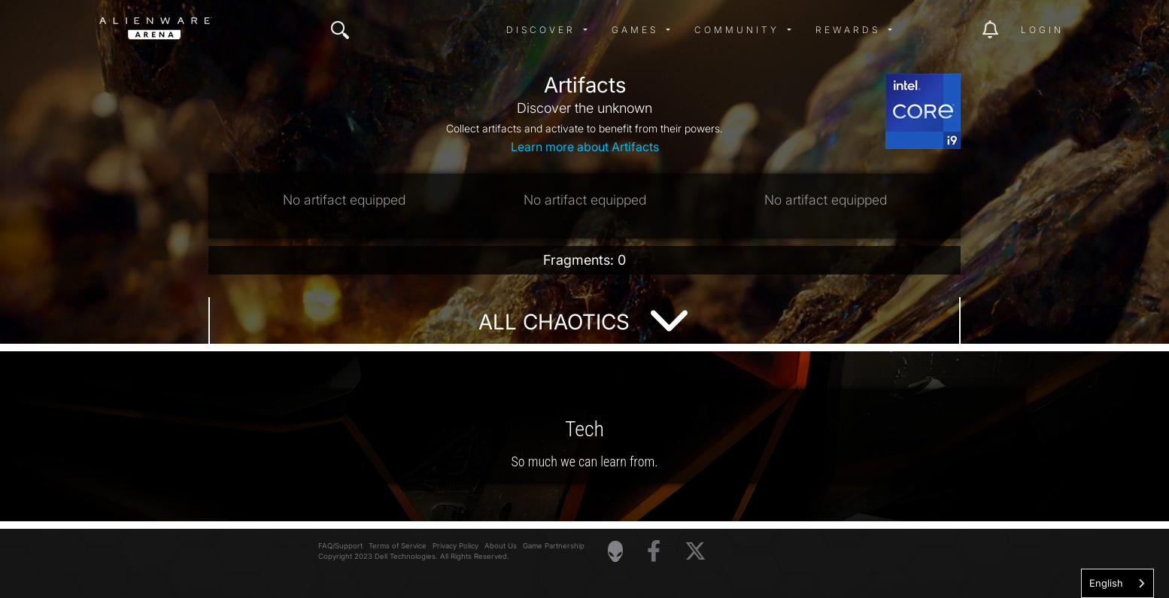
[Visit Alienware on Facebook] (654, 552)
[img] (340, 30)
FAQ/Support (340, 546)
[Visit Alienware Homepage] (615, 551)
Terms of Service (398, 546)
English (1106, 583)
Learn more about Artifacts (585, 146)
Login (1042, 29)
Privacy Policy (455, 546)
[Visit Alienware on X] (695, 552)
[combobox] (1117, 583)
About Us (500, 546)
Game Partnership (553, 546)
